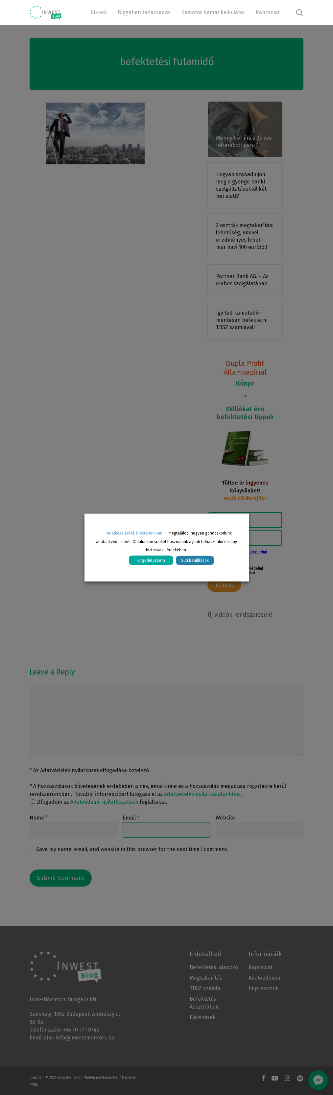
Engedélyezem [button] (151, 560)
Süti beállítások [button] (195, 560)
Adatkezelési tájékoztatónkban (134, 533)
